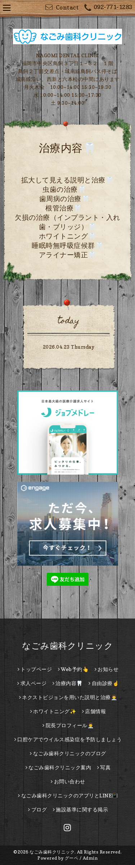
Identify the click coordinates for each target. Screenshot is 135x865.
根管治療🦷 (63, 208)
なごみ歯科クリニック (67, 645)
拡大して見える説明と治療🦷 (67, 180)
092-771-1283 (108, 8)
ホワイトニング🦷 (67, 236)
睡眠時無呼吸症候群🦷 (67, 245)
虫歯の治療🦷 (64, 189)
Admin (90, 858)
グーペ (71, 858)
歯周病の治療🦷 (64, 199)
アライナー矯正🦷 (67, 255)
